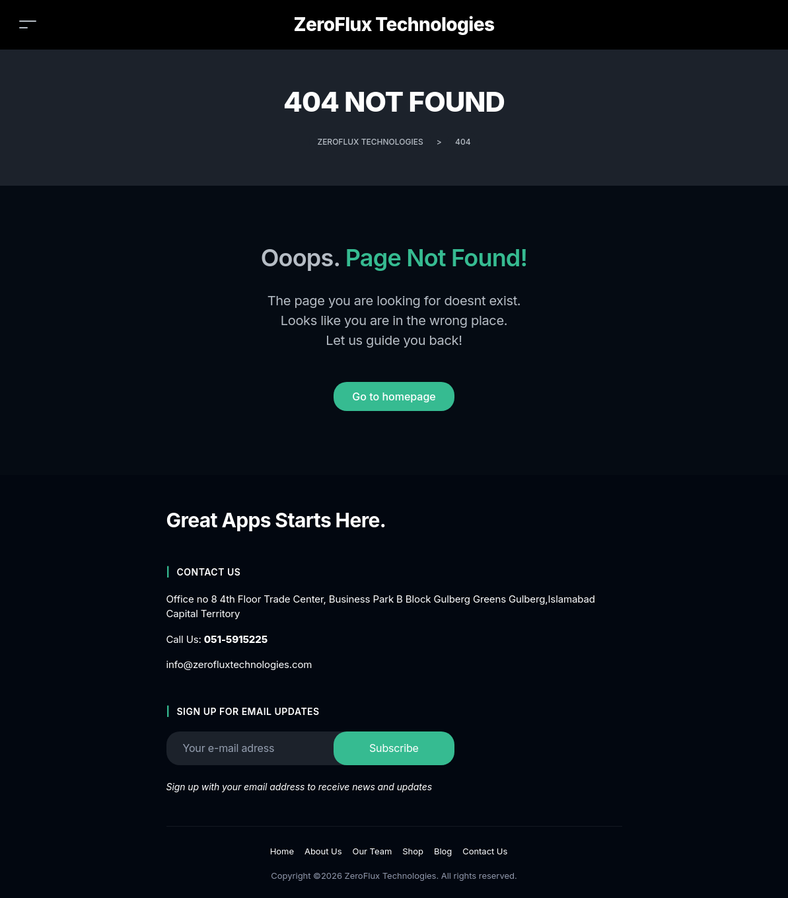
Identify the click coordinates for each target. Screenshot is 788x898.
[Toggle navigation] (28, 24)
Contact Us (484, 851)
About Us (323, 851)
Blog (443, 851)
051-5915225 (236, 639)
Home (282, 851)
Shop (412, 851)
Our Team (372, 851)
